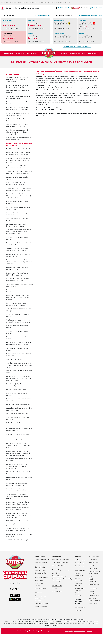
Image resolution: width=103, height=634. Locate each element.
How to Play (39, 580)
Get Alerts (43, 16)
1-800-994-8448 (80, 607)
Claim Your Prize (40, 596)
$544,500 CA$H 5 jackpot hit (15, 367)
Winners (64, 53)
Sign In (91, 8)
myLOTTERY (57, 585)
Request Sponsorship (59, 576)
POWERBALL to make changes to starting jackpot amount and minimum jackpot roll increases (19, 530)
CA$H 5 (30, 33)
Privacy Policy (69, 631)
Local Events (56, 573)
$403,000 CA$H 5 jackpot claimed (17, 421)
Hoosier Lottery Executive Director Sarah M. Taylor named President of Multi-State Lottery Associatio (18, 460)
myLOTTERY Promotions (60, 559)
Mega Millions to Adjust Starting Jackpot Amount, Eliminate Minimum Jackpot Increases (18, 523)
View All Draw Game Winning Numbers (77, 46)
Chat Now (67, 2)
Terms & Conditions (79, 631)
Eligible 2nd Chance (41, 573)
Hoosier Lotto (7, 33)
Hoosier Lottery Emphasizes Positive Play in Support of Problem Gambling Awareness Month (18, 386)
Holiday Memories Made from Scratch (18, 412)
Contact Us (93, 588)
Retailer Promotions (58, 565)
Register (99, 8)
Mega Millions (7, 20)
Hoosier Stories (79, 563)
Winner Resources (41, 606)
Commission (93, 568)
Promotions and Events (77, 53)
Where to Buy (93, 603)
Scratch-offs (20, 53)
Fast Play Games (31, 53)
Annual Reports (94, 562)
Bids (90, 576)
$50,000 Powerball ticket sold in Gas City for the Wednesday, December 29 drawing (18, 167)
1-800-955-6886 (94, 595)
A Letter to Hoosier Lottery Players (17, 547)
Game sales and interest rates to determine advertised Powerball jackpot (17, 504)
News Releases (12, 82)
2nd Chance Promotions (60, 562)
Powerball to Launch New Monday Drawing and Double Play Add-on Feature (17, 305)
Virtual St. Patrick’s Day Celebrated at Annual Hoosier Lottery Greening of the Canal (19, 372)
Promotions (56, 556)
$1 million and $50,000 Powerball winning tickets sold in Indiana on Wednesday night (17, 139)
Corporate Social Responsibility (19, 2)
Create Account (57, 591)
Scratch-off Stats (40, 570)
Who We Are (92, 53)
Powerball (31, 20)
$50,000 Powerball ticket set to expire (19, 441)
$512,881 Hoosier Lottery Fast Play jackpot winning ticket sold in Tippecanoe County (17, 87)
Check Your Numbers (42, 559)
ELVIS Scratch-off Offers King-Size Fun (19, 156)
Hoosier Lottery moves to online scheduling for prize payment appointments (16, 474)
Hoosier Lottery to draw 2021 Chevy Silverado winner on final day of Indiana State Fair (19, 269)
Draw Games (8, 53)
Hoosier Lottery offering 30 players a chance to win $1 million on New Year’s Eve (18, 453)
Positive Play (33, 2)
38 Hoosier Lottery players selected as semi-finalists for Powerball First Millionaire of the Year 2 (18, 239)
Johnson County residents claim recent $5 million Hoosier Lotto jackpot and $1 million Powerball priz (19, 203)
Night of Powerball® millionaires (17, 397)
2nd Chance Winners (42, 604)
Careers (91, 565)
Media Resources (94, 584)
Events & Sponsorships (61, 570)
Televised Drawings (41, 562)
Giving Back (4, 2)
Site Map (89, 631)
